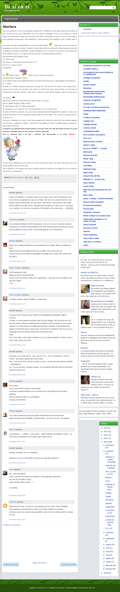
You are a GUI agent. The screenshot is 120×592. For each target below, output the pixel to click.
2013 (106, 431)
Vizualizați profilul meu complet (95, 33)
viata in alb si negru (91, 238)
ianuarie (109, 569)
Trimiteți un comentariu (12, 525)
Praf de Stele (88, 209)
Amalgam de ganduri (91, 78)
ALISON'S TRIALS (90, 69)
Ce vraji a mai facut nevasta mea (96, 107)
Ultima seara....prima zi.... (90, 395)
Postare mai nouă (11, 564)
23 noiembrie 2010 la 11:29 (17, 261)
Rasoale (109, 503)
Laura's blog (88, 186)
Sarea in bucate (89, 225)
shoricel (86, 231)
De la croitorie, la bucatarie (94, 135)
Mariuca (84, 332)
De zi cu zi (17, 6)
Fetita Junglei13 (15, 268)
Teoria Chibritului (90, 235)
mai (107, 555)
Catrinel (12, 411)
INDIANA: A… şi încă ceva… (94, 179)
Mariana (12, 381)
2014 (106, 428)
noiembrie (109, 451)
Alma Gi (12, 429)
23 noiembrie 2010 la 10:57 (17, 234)
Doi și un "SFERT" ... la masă (95, 148)
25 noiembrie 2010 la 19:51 (17, 519)
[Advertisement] (21, 543)
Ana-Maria (13, 220)
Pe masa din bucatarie (92, 205)
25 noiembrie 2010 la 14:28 (17, 463)
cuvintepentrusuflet (91, 131)
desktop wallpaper (72, 588)
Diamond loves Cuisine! (93, 142)
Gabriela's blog (89, 169)
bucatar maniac (89, 85)
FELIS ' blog (88, 159)
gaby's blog (88, 172)
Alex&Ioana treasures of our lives (96, 66)
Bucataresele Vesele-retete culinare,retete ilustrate (94, 92)
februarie (109, 565)
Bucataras (87, 88)
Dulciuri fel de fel (90, 155)
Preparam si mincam (91, 212)
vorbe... (86, 245)
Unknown (14, 177)
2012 (106, 435)
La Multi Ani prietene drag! (110, 522)
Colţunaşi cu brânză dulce (110, 487)
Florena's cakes (89, 162)
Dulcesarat (87, 152)
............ (83, 257)
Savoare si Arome (90, 228)
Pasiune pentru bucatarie (93, 202)
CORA (85, 114)
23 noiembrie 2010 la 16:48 (17, 423)
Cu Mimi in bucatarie (91, 118)
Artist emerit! (110, 516)
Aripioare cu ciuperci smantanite (111, 459)
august (108, 544)
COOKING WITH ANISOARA (94, 111)
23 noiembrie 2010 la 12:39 (17, 374)
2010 (106, 442)
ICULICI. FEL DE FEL (91, 176)
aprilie (108, 558)
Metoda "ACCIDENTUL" (90, 272)
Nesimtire (84, 348)
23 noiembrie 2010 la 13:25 (17, 404)
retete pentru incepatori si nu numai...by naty (95, 220)
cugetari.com (88, 121)
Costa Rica (61, 588)
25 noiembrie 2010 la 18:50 (17, 495)
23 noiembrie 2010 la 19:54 (17, 441)
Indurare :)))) (95, 377)
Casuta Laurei (89, 104)
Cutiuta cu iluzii (89, 128)
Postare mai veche (68, 564)
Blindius (12, 241)
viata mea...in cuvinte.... (92, 242)
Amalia (86, 81)
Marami (65, 168)
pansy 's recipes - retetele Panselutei (98, 199)
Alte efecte (110, 500)
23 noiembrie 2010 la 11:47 (17, 304)
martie (108, 562)
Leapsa (108, 496)
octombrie (109, 532)
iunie (107, 551)
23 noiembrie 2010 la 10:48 (17, 213)
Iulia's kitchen (89, 183)
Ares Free (91, 588)
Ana (13, 168)
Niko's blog (87, 195)
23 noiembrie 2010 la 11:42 (17, 288)
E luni (108, 481)
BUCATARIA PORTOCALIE (94, 97)
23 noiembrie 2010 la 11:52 (17, 345)
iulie (107, 548)
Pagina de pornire (11, 19)
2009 (106, 573)
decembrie (110, 445)
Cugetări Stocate (90, 124)
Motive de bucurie (97, 286)
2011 (106, 438)
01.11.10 (109, 528)
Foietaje (109, 493)
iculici (11, 469)
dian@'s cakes (89, 145)
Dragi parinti (85, 361)
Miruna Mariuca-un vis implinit (102, 301)
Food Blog (87, 166)
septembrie (110, 538)
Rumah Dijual (83, 588)
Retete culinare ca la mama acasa (96, 216)
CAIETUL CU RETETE (92, 100)
